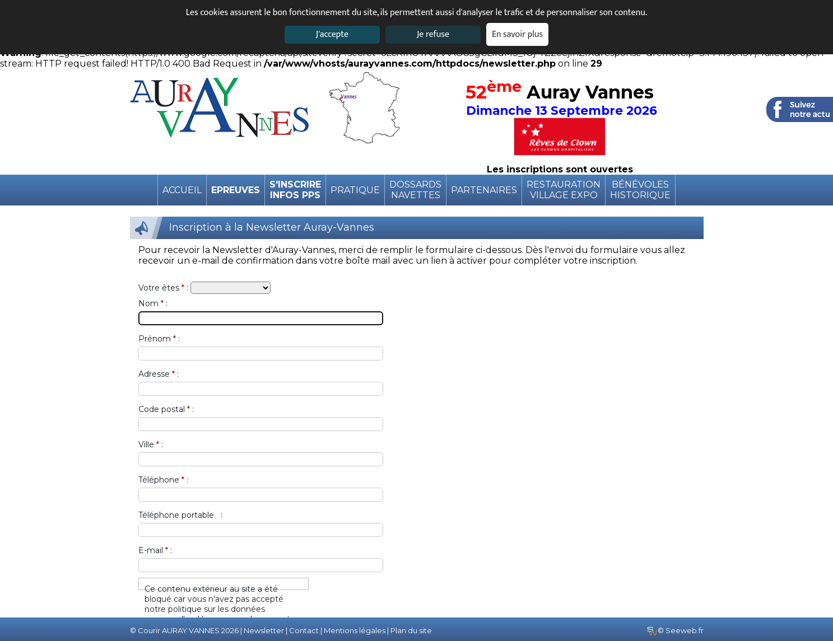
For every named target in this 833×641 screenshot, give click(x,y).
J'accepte (332, 34)
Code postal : (166, 409)
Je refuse (433, 34)
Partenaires (484, 190)
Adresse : (158, 374)
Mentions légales (354, 630)
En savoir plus (517, 34)
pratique (355, 190)
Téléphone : (163, 480)
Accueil (182, 190)
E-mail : (155, 550)
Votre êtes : (163, 288)
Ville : (150, 444)
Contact (304, 630)
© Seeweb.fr (675, 630)
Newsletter (264, 630)
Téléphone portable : (180, 515)
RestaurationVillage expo (564, 189)
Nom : (152, 303)
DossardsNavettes (415, 189)
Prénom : (159, 339)
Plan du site (411, 630)
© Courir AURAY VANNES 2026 (184, 630)
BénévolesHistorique (640, 189)
